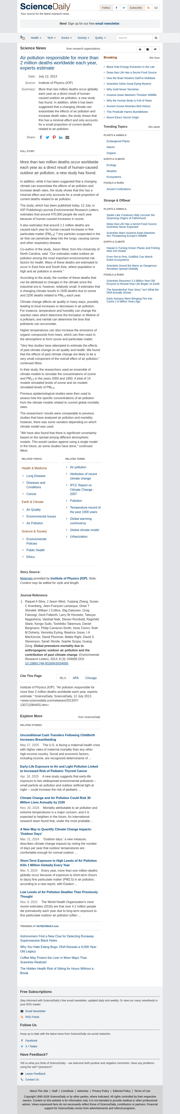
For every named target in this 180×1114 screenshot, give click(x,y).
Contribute (67, 1090)
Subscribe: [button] (136, 7)
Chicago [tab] (91, 678)
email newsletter (107, 23)
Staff (54, 1090)
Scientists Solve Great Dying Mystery (129, 83)
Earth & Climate (32, 502)
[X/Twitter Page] (124, 8)
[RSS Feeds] (148, 8)
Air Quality (33, 509)
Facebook (31, 1040)
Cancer (31, 494)
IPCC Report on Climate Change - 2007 (82, 490)
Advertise (82, 1090)
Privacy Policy (100, 1090)
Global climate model (84, 530)
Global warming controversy (81, 521)
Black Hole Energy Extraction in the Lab (131, 66)
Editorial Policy (122, 1090)
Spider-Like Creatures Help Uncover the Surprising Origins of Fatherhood (131, 217)
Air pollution (78, 467)
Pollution (76, 500)
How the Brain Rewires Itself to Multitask (131, 78)
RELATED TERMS (75, 459)
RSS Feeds (32, 1016)
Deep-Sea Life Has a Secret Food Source (132, 72)
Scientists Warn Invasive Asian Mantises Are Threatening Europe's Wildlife (131, 234)
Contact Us (32, 1079)
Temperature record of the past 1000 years (85, 510)
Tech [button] (51, 37)
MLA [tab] (63, 678)
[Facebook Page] (116, 8)
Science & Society (34, 531)
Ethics (30, 557)
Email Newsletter (35, 1011)
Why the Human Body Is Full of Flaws (129, 100)
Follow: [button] (106, 7)
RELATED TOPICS (32, 459)
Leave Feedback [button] (35, 1073)
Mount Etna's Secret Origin (123, 117)
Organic (111, 153)
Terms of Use (142, 1090)
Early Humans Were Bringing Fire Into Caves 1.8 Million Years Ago (129, 300)
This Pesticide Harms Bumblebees (127, 111)
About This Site (39, 1090)
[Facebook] (41, 137)
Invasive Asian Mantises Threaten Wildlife (132, 94)
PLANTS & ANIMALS (115, 135)
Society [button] (83, 37)
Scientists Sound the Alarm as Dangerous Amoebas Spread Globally (132, 267)
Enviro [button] (66, 37)
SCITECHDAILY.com (47, 926)
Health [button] (36, 37)
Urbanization (78, 536)
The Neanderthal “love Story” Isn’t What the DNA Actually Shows (133, 291)
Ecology (111, 165)
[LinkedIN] (60, 137)
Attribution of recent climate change (83, 476)
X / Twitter (31, 1046)
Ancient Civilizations (119, 189)
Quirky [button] (100, 37)
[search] (156, 37)
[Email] (67, 137)
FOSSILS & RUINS (114, 183)
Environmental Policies (36, 541)
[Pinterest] (54, 137)
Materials (26, 578)
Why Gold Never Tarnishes (123, 89)
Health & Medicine (34, 468)
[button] (141, 49)
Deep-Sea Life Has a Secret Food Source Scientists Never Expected (132, 225)
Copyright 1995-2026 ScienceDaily (45, 1096)
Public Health (35, 550)
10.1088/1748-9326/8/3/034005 (46, 663)
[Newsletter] (156, 8)
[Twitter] (47, 137)
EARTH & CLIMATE (114, 159)
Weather (112, 171)
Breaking (110, 57)
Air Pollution (34, 523)
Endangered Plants (118, 141)
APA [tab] (76, 678)
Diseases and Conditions (35, 485)
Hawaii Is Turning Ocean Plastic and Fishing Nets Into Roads (133, 249)
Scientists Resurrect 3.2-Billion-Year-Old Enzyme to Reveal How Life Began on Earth (133, 282)
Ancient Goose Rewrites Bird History (129, 106)
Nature (111, 147)
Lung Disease (35, 476)
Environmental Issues (41, 516)
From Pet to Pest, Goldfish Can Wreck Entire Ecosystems (130, 258)
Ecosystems (114, 176)
